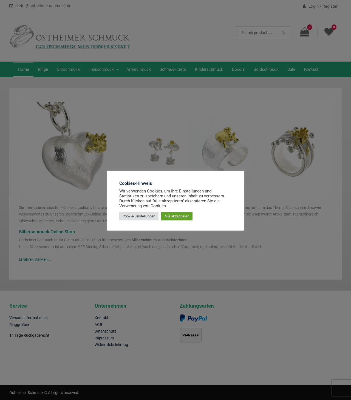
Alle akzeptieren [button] (177, 216)
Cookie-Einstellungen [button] (139, 216)
